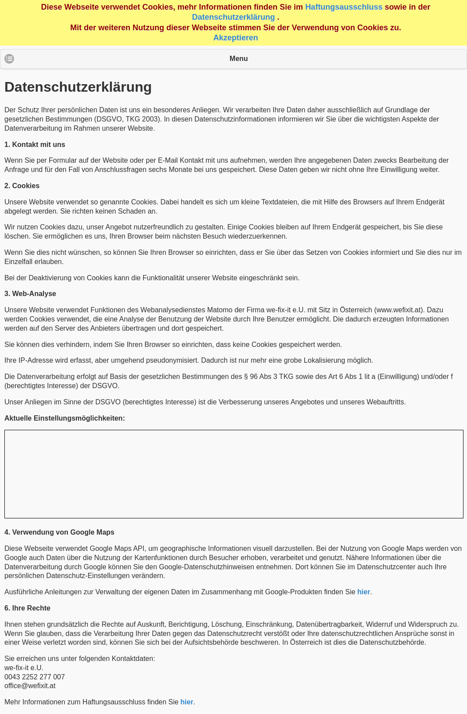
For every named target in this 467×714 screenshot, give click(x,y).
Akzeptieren (235, 37)
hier (363, 592)
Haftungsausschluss (343, 7)
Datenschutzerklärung (233, 17)
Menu (239, 58)
